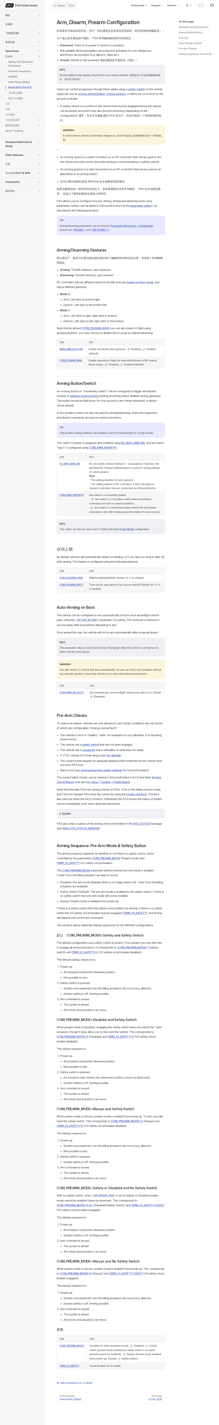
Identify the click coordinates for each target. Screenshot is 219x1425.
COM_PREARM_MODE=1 (133, 947)
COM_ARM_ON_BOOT (72, 692)
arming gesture (116, 94)
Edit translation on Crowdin (74, 1382)
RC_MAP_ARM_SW (133, 443)
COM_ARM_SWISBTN (102, 447)
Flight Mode (127, 529)
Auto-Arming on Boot (190, 43)
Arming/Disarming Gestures (194, 27)
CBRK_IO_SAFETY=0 (85, 952)
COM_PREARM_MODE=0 (72, 1036)
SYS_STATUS (141, 823)
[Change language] (189, 5)
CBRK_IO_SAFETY (68, 863)
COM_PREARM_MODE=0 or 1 (75, 1205)
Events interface (136, 794)
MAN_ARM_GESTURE (71, 349)
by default (113, 755)
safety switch (136, 89)
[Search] (64, 5)
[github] (212, 5)
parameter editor (141, 205)
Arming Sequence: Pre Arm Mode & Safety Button (196, 54)
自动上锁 (183, 37)
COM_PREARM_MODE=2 (126, 1121)
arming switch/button (91, 94)
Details (66, 813)
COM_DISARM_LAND (71, 577)
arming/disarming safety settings (101, 770)
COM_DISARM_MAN (95, 328)
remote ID (88, 750)
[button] (39, 15)
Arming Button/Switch (190, 32)
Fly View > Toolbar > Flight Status (108, 782)
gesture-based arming (84, 396)
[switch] (201, 5)
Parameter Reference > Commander (132, 225)
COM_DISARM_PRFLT (72, 584)
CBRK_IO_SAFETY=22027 (147, 1205)
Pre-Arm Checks (188, 48)
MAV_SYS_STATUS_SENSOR (81, 828)
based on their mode (140, 282)
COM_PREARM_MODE (106, 858)
